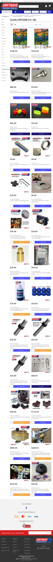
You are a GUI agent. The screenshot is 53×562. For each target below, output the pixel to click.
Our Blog (15, 544)
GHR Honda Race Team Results (45, 1)
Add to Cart (21, 61)
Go (49, 12)
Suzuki (3, 57)
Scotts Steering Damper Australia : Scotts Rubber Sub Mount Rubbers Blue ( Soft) (40, 309)
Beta (3, 22)
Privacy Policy (27, 544)
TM (2, 60)
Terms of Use (27, 541)
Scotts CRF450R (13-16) (29, 16)
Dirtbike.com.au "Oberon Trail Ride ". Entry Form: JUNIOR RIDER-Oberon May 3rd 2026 (19, 57)
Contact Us (31, 1)
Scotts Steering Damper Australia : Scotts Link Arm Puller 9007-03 (40, 237)
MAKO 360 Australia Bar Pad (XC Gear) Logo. (19, 92)
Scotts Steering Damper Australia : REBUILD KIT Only (41, 273)
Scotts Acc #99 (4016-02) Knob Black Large (19, 200)
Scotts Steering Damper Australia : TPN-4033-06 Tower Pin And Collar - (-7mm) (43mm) (19, 382)
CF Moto (3, 27)
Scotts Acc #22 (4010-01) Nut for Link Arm (40, 164)
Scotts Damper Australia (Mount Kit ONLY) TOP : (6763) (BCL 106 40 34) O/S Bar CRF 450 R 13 (20, 490)
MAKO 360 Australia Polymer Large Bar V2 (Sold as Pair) (19, 129)
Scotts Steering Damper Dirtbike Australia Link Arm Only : (40, 381)
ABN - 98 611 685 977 (5, 551)
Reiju (3, 52)
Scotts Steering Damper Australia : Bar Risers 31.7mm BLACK (41, 417)
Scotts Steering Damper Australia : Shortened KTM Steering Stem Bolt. (17, 237)
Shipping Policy (27, 553)
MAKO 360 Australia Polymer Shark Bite (40, 128)
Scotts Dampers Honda (35, 15)
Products (7, 12)
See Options (20, 134)
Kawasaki (4, 43)
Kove (3, 46)
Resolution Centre (5, 547)
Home (12, 15)
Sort (36, 24)
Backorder (22, 242)
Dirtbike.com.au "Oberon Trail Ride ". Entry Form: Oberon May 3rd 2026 (40, 57)
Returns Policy (5, 75)
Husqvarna (4, 41)
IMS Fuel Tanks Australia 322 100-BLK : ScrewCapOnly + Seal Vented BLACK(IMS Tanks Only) (40, 490)
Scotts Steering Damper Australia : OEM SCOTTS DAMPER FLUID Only (19, 309)
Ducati (3, 30)
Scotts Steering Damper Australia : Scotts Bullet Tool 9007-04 (19, 273)
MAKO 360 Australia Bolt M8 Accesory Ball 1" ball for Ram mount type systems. (41, 93)
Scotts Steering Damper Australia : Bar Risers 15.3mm (20, 417)
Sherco (3, 54)
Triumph (3, 63)
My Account (4, 541)
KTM (2, 49)
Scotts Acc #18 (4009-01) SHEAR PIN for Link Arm (20, 165)
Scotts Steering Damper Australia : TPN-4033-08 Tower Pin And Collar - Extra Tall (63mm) (40, 346)
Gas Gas (3, 33)
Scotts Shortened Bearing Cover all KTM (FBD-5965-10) (40, 201)
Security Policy (27, 550)
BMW (3, 24)
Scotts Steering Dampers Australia (22, 15)
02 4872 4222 (7, 1)
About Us (26, 1)
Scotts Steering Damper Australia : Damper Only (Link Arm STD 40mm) (19, 453)
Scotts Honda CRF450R (17, 16)
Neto (31, 560)
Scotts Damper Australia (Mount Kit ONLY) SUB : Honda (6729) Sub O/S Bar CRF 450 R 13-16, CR (40, 454)
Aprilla (3, 19)
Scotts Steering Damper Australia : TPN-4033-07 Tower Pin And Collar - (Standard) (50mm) (19, 346)
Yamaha (3, 65)
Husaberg (4, 38)
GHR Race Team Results (16, 551)
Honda (3, 35)
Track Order (4, 544)
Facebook (36, 1)
